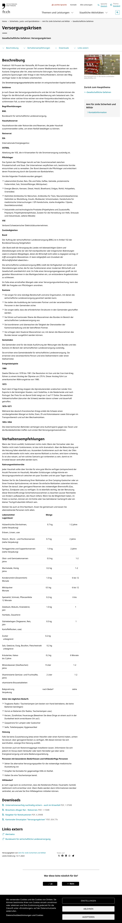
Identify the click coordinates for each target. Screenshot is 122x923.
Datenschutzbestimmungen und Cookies (24, 915)
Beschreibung (10, 48)
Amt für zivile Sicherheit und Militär (32, 853)
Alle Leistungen (86, 5)
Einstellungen (88, 900)
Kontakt (73, 5)
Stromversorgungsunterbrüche (20, 82)
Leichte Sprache (60, 5)
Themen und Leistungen (58, 12)
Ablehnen (88, 909)
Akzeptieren (88, 917)
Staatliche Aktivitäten (93, 12)
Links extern (81, 48)
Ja (50, 883)
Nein (70, 883)
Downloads (62, 48)
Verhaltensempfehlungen (36, 48)
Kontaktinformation (98, 112)
